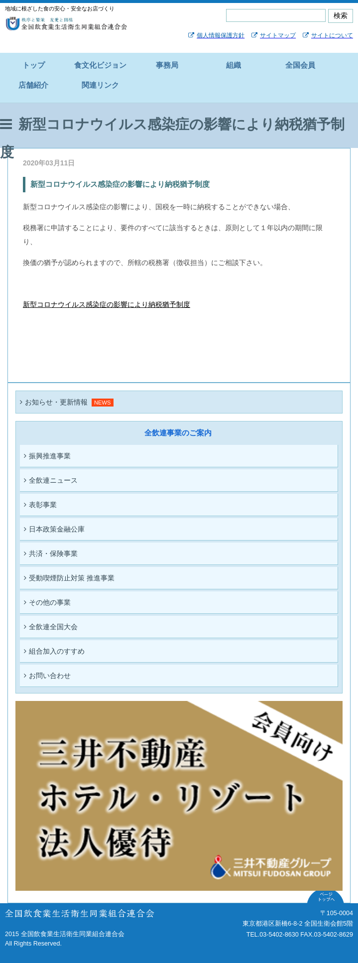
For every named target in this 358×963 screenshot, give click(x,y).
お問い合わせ (47, 676)
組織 (233, 65)
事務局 (167, 65)
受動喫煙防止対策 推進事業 (69, 578)
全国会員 (300, 65)
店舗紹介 (33, 85)
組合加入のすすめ (54, 651)
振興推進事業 (47, 456)
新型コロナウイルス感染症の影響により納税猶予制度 (106, 304)
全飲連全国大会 (51, 627)
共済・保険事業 (51, 553)
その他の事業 (47, 602)
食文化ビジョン (100, 65)
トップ (33, 65)
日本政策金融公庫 (54, 529)
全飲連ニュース (51, 480)
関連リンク (100, 85)
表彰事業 (40, 505)
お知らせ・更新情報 (54, 402)
